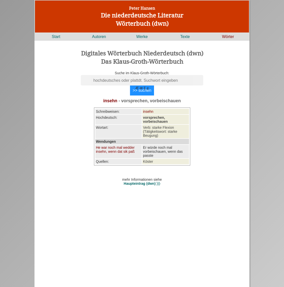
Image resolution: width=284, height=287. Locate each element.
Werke (142, 36)
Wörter (228, 36)
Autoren (99, 36)
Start (56, 36)
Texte (185, 36)
